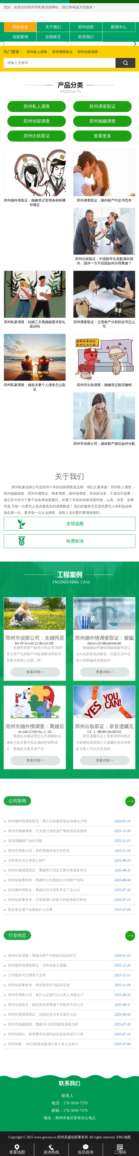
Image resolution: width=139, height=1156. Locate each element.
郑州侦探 (86, 27)
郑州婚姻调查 (102, 121)
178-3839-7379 (75, 1110)
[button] (133, 43)
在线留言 (53, 37)
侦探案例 (20, 37)
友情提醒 (75, 523)
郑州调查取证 (62, 52)
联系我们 (86, 37)
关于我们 (53, 27)
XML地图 (123, 1137)
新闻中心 (119, 27)
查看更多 (102, 135)
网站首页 (20, 27)
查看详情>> (35, 672)
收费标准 (75, 541)
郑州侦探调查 (88, 52)
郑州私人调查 (37, 52)
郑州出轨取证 (36, 135)
